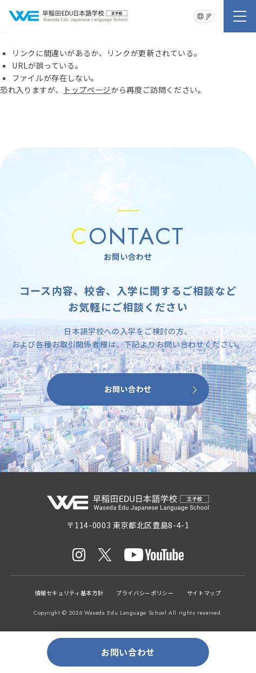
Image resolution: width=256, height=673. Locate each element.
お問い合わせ (152, 389)
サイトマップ (204, 593)
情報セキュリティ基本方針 (69, 593)
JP (204, 16)
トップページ (87, 89)
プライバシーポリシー (144, 593)
